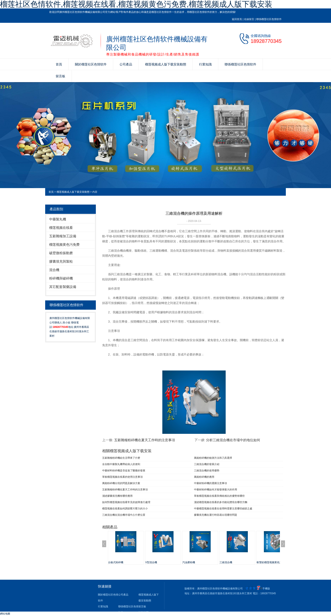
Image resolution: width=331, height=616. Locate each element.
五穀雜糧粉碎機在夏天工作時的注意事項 (144, 440)
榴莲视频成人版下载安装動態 (165, 64)
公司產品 (125, 64)
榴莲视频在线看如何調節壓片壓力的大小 (125, 508)
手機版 (266, 588)
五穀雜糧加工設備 (62, 236)
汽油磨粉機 (188, 562)
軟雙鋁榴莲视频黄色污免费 (272, 562)
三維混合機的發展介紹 (206, 464)
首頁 (59, 64)
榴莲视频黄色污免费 (64, 244)
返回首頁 (237, 19)
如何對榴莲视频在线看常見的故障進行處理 (126, 502)
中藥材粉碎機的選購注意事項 (210, 483)
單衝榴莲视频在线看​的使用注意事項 (122, 476)
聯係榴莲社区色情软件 (269, 19)
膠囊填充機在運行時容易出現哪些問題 (215, 514)
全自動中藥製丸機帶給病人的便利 (121, 464)
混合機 (54, 270)
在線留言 (249, 19)
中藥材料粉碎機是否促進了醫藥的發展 (123, 470)
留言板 (60, 76)
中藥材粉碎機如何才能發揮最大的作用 (215, 489)
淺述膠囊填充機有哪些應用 (117, 495)
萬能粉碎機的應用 (204, 476)
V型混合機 (151, 562)
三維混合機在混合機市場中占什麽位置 (123, 514)
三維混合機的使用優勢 (206, 470)
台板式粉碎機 (115, 562)
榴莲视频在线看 (61, 227)
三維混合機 (226, 562)
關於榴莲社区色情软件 (91, 64)
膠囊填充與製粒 (61, 261)
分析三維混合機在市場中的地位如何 (233, 440)
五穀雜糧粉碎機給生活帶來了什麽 (121, 457)
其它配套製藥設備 (62, 287)
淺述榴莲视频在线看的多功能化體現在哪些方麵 (220, 502)
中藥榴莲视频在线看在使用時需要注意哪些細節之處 (223, 508)
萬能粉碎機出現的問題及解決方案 (121, 483)
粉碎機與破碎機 (61, 278)
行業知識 (205, 64)
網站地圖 (5, 613)
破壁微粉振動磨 (61, 253)
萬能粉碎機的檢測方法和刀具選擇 (213, 457)
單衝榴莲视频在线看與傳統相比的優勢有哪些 (219, 495)
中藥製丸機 (57, 219)
